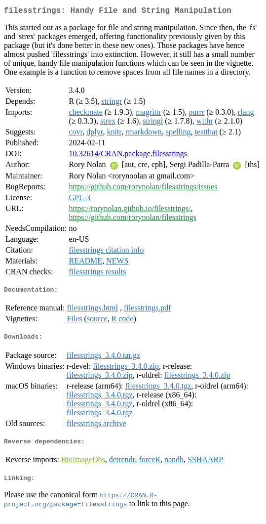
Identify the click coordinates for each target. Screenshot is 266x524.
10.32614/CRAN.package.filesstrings (128, 155)
